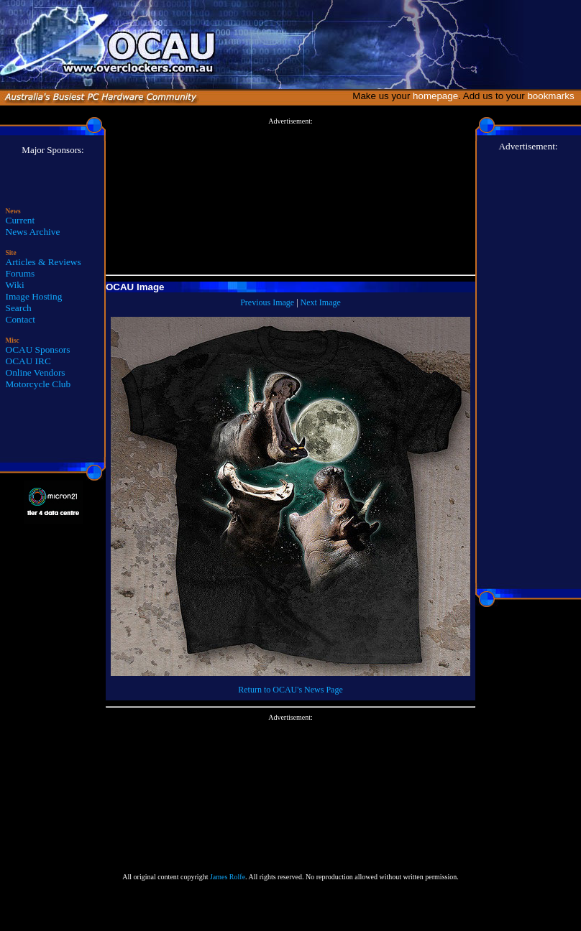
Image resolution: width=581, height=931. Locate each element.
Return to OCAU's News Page (290, 690)
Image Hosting (34, 296)
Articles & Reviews (43, 261)
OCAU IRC (28, 361)
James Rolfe (227, 877)
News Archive (33, 231)
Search (19, 307)
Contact (20, 319)
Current (20, 220)
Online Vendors (35, 372)
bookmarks (553, 96)
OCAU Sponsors (38, 349)
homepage (435, 96)
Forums (20, 273)
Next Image (321, 302)
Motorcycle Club (38, 384)
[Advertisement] (290, 197)
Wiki (15, 284)
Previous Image (267, 302)
